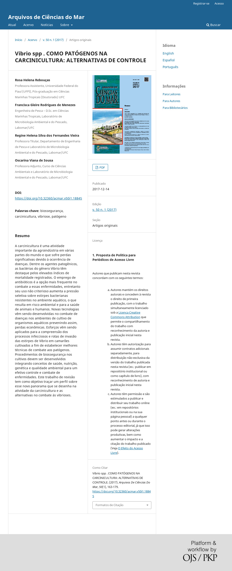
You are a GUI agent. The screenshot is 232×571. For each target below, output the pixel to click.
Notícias (47, 25)
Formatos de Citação (109, 505)
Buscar (213, 25)
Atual (12, 25)
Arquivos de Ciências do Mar (46, 17)
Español (169, 60)
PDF (102, 167)
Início (18, 40)
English (168, 53)
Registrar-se (201, 3)
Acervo (28, 25)
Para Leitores (171, 94)
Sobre (65, 25)
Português (170, 67)
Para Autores (171, 101)
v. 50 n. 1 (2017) (53, 40)
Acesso (219, 3)
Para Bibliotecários (175, 108)
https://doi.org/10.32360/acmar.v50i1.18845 (48, 198)
